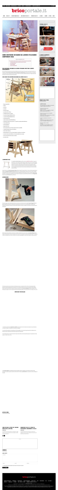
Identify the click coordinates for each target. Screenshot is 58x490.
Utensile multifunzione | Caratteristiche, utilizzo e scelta (47, 71)
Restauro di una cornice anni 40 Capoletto (46, 113)
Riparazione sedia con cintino (44, 122)
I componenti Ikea (13, 63)
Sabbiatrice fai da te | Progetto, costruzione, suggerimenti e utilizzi (28, 428)
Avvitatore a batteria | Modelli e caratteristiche (47, 82)
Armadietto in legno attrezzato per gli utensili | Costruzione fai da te (47, 40)
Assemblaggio (12, 64)
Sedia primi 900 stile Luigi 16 (44, 108)
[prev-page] (3, 435)
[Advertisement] (20, 444)
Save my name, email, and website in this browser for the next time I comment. (13, 465)
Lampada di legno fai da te (47, 30)
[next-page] (4, 435)
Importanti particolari (13, 65)
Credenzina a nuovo (43, 103)
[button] (53, 5)
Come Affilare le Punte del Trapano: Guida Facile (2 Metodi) (10, 428)
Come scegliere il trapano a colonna (47, 62)
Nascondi (23, 59)
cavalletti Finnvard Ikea (29, 161)
